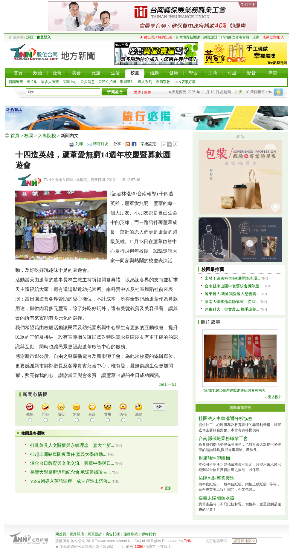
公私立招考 (107, 82)
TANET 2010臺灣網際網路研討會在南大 (236, 390)
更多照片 (275, 397)
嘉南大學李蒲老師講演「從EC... (232, 301)
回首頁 (60, 534)
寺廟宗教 (163, 82)
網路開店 (77, 534)
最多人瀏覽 (50, 82)
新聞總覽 (16, 82)
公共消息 (87, 82)
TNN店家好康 (185, 82)
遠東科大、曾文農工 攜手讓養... (232, 309)
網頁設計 (210, 37)
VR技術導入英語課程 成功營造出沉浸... (71, 481)
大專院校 (47, 135)
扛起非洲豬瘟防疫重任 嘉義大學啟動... (68, 454)
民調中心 (69, 82)
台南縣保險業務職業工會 (223, 438)
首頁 (14, 135)
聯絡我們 (148, 534)
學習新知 (127, 82)
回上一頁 (167, 384)
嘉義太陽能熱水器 (216, 498)
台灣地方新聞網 (187, 37)
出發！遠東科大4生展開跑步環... (232, 278)
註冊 (29, 37)
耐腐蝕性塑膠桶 (214, 458)
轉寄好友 (101, 144)
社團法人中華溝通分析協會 (225, 418)
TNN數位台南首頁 (235, 37)
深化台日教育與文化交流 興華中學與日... (72, 463)
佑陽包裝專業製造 (216, 478)
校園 (28, 135)
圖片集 (32, 82)
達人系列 (145, 82)
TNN (188, 541)
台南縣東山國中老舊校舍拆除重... (233, 286)
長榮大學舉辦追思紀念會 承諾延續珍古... (70, 472)
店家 (256, 37)
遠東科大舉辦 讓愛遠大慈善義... (232, 294)
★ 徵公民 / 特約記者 (156, 37)
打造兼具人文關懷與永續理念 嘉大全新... (72, 445)
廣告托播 (113, 534)
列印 (79, 144)
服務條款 (130, 534)
